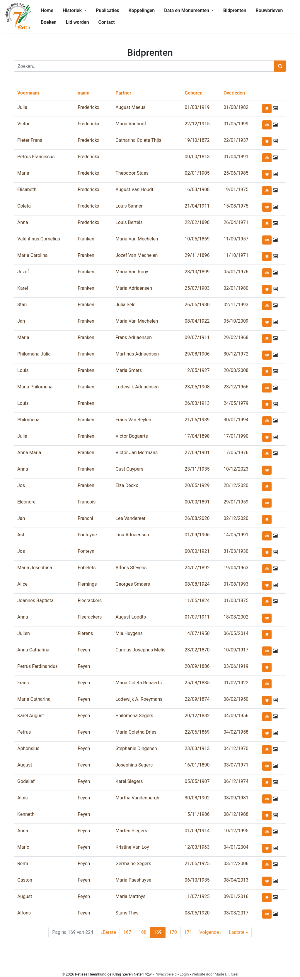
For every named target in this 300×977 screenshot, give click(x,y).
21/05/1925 (197, 863)
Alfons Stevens (130, 567)
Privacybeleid (165, 974)
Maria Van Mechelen (136, 239)
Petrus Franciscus (35, 156)
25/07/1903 (197, 288)
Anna (22, 222)
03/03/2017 (236, 913)
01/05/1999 (236, 124)
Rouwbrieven (269, 10)
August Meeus (130, 107)
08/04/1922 (197, 321)
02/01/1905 (197, 173)
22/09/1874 (197, 699)
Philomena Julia (34, 354)
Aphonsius (28, 748)
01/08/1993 (236, 584)
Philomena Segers (134, 715)
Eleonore (26, 502)
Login (184, 974)
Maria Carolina (32, 255)
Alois (22, 798)
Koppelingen (142, 10)
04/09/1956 (236, 715)
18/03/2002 (236, 617)
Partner (123, 93)
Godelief (26, 781)
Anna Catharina (33, 650)
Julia (22, 107)
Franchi (85, 518)
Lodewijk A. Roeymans (138, 699)
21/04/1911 (197, 206)
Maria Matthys (130, 896)
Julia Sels (125, 304)
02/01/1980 (236, 288)
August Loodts (130, 617)
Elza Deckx (126, 485)
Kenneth (26, 814)
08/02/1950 (236, 699)
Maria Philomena (35, 387)
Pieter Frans (29, 140)
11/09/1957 (236, 239)
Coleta (24, 206)
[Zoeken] (144, 66)
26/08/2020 (197, 518)
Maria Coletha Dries (135, 732)
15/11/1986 (197, 814)
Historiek (73, 10)
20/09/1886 (197, 666)
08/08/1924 (197, 584)
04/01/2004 (236, 847)
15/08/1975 (236, 206)
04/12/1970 (236, 748)
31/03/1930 (236, 551)
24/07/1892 (197, 567)
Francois (87, 502)
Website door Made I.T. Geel (215, 974)
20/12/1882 (197, 715)
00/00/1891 (197, 502)
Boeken (49, 22)
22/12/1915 (197, 124)
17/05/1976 (236, 452)
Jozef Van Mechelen (136, 255)
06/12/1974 (236, 781)
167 (128, 932)
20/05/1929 (197, 485)
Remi (22, 863)
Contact (106, 22)
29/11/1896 (197, 255)
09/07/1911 (197, 337)
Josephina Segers (134, 765)
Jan (21, 321)
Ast (20, 535)
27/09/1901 (197, 452)
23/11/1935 (197, 469)
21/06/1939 (197, 419)
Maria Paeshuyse (133, 880)
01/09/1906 (197, 535)
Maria (23, 173)
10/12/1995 (236, 830)
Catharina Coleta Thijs (138, 140)
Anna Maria (29, 452)
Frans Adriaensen (133, 337)
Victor (23, 124)
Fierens (85, 633)
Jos (21, 485)
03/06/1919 (236, 666)
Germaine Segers (133, 863)
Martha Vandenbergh (137, 798)
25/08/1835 (197, 682)
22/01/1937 (236, 140)
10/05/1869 (197, 239)
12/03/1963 (197, 847)
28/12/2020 (236, 485)
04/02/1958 (236, 732)
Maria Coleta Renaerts (138, 682)
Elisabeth (26, 189)
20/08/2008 (236, 370)
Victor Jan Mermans (136, 452)
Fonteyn (86, 551)
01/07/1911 (197, 617)
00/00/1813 (197, 156)
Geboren (193, 93)
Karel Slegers (129, 781)
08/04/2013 (236, 880)
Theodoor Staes (132, 173)
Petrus (24, 732)
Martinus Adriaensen (137, 354)
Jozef (23, 271)
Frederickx (88, 107)
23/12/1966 (236, 387)
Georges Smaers (132, 584)
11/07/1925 (197, 896)
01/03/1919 (197, 107)
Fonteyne (87, 535)
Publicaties (107, 10)
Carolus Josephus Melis (140, 650)
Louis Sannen (129, 206)
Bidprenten (234, 10)
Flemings (87, 584)
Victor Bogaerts (131, 436)
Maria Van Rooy (131, 271)
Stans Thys (126, 913)
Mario (23, 847)
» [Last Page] (238, 932)
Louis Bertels (129, 222)
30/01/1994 (236, 419)
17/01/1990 (236, 436)
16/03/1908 (197, 189)
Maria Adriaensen (133, 288)
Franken (86, 239)
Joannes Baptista (35, 600)
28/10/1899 (197, 271)
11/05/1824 (197, 600)
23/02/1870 (197, 650)
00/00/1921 (197, 551)
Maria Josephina (34, 567)
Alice (22, 584)
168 (143, 932)
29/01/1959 (236, 502)
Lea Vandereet (130, 518)
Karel (22, 288)
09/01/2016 (236, 896)
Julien (23, 633)
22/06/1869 (197, 732)
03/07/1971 (236, 765)
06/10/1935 (197, 880)
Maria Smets (128, 370)
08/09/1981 (236, 798)
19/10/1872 (197, 140)
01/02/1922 (236, 682)
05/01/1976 (236, 271)
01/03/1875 (236, 600)
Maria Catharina (33, 699)
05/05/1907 (197, 781)
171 (189, 932)
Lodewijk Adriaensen (136, 387)
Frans (23, 682)
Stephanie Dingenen (136, 748)
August (24, 765)
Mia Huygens (129, 633)
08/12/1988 (236, 814)
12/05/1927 (197, 370)
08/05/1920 (197, 913)
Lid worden (77, 22)
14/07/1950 (197, 633)
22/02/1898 (197, 222)
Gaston (24, 880)
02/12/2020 (236, 518)
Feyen (84, 650)
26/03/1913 (197, 403)
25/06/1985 (236, 173)
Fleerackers (90, 600)
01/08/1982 (236, 107)
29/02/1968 (236, 337)
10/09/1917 (236, 650)
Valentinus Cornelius (38, 239)
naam (83, 93)
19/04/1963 (236, 567)
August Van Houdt (134, 189)
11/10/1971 (236, 255)
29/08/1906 (197, 354)
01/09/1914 (197, 830)
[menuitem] (47, 10)
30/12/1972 (236, 354)
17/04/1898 (197, 436)
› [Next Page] (210, 932)
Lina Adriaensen (132, 535)
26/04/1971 (236, 222)
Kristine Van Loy (132, 847)
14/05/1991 (236, 535)
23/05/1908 (197, 387)
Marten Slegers (131, 830)
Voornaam (28, 93)
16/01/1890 (197, 765)
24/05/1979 (236, 403)
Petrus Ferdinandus (37, 666)
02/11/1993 (236, 304)
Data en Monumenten (187, 10)
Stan (22, 304)
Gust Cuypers (129, 469)
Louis (23, 370)
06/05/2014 (236, 633)
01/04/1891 (236, 156)
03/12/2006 (236, 863)
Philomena (28, 419)
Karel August (30, 715)
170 (174, 932)
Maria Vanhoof (130, 124)
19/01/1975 (236, 189)
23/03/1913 (197, 748)
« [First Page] (108, 932)
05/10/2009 (236, 321)
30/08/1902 (197, 798)
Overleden (234, 93)
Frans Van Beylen (133, 419)
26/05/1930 (197, 304)
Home (47, 10)
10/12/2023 (236, 469)
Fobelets (87, 567)
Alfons (24, 913)
